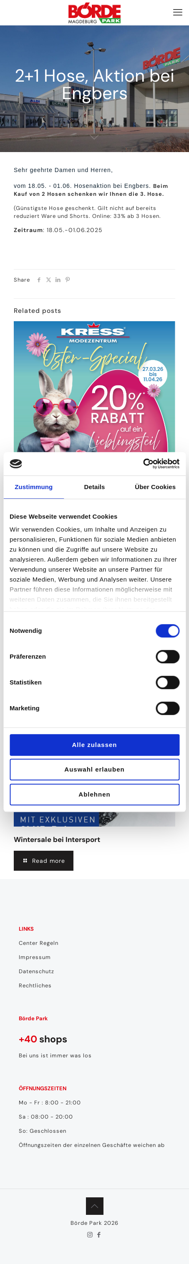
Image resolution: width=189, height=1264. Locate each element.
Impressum (35, 957)
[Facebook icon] (99, 1235)
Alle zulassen (94, 744)
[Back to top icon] (94, 1206)
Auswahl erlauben (94, 769)
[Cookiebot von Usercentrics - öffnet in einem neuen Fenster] (142, 463)
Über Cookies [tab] (155, 486)
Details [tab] (94, 486)
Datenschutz (36, 971)
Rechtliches (35, 985)
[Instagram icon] (90, 1235)
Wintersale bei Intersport (57, 839)
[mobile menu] (178, 12)
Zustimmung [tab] (34, 486)
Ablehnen (94, 794)
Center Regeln (38, 943)
